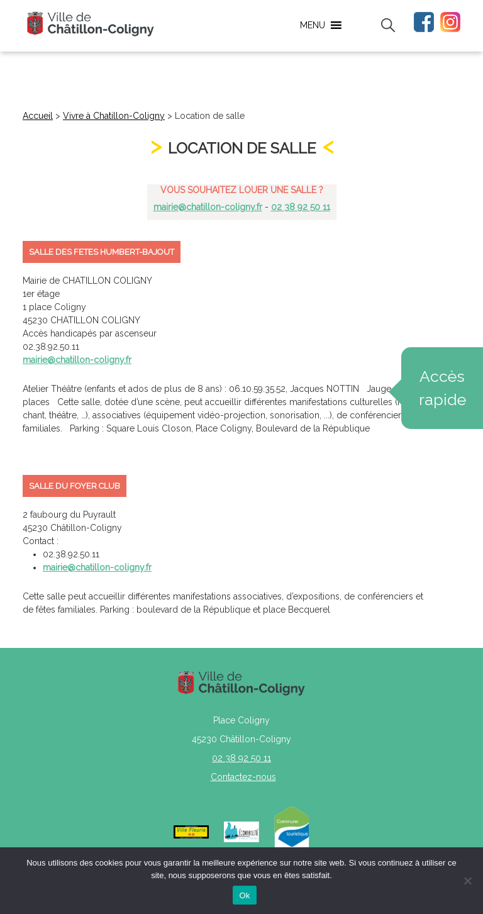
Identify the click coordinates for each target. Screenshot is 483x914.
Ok (244, 895)
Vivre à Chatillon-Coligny (114, 116)
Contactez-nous (243, 777)
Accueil (38, 116)
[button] (312, 25)
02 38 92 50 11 (300, 207)
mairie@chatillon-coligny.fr (207, 207)
